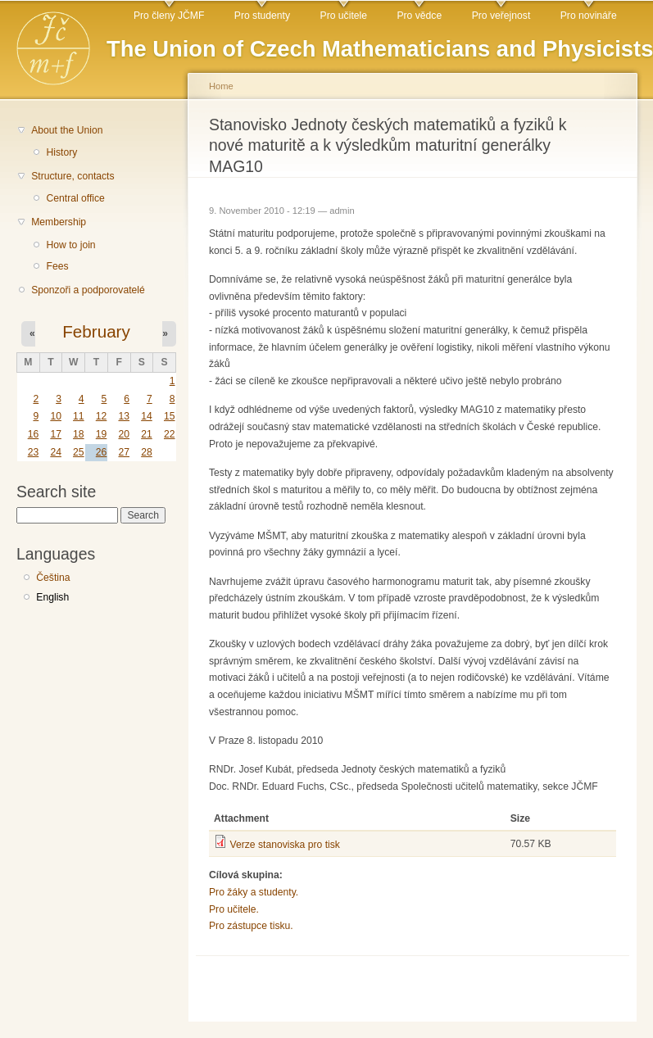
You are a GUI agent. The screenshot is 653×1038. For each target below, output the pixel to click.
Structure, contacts (72, 176)
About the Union (66, 130)
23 (33, 452)
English (52, 597)
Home (221, 86)
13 (123, 416)
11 (78, 416)
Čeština (53, 577)
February (96, 331)
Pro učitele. (234, 909)
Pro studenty (262, 15)
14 (146, 416)
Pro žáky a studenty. (253, 892)
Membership (58, 222)
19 (101, 434)
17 (55, 434)
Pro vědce (419, 15)
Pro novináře (588, 15)
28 (146, 452)
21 (146, 434)
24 (55, 452)
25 (78, 452)
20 (123, 434)
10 (55, 416)
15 (169, 416)
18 (78, 434)
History (61, 152)
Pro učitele (343, 15)
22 (169, 434)
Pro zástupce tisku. (251, 925)
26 (101, 452)
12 (101, 416)
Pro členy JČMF (169, 15)
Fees (57, 266)
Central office (75, 198)
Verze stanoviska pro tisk (284, 844)
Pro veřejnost (501, 15)
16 (33, 434)
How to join (70, 245)
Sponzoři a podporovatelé (88, 290)
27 (123, 452)
